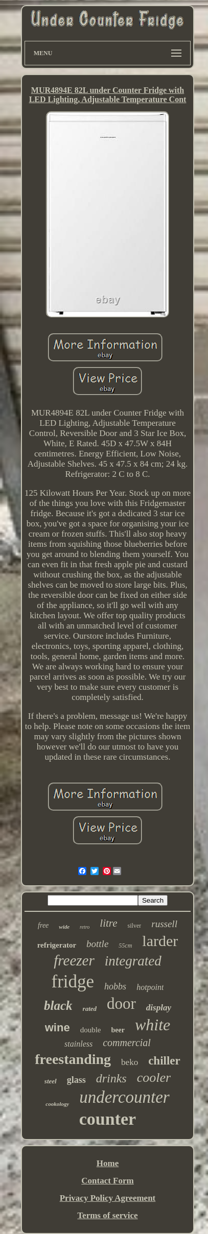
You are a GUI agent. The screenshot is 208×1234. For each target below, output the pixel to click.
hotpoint (150, 987)
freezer (74, 960)
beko (129, 1062)
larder (160, 940)
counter (107, 1118)
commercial (127, 1042)
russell (164, 923)
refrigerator (56, 945)
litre (108, 923)
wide (64, 927)
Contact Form (107, 1180)
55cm (125, 945)
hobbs (115, 986)
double (90, 1030)
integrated (133, 961)
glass (76, 1080)
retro (84, 927)
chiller (164, 1060)
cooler (154, 1077)
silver (135, 925)
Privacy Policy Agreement (108, 1198)
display (158, 1007)
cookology (57, 1104)
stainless (78, 1043)
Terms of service (107, 1215)
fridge (73, 981)
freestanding (73, 1059)
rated (90, 1008)
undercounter (124, 1097)
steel (50, 1081)
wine (57, 1027)
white (152, 1024)
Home (108, 1163)
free (43, 925)
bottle (97, 943)
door (121, 1003)
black (58, 1005)
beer (117, 1030)
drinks (111, 1078)
